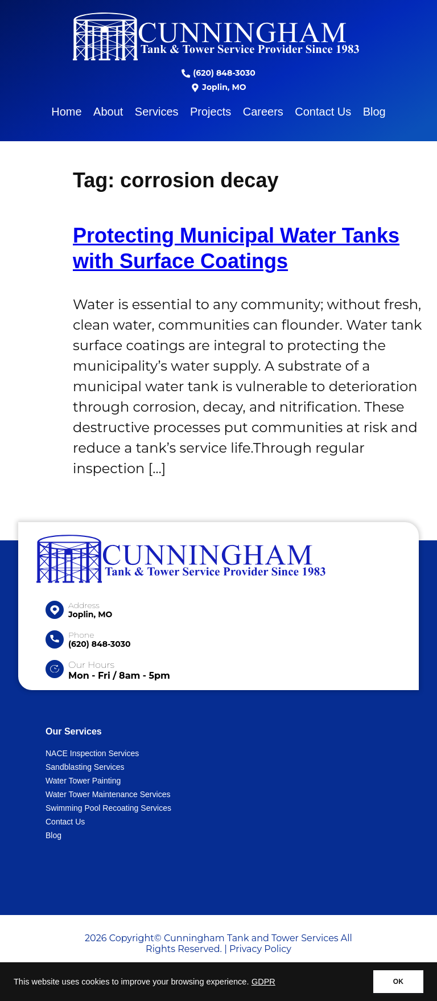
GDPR (263, 981)
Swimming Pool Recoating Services (108, 808)
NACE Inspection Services (92, 753)
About (108, 111)
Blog (374, 111)
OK (398, 982)
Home (66, 111)
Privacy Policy (260, 948)
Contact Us (323, 111)
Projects (210, 111)
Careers (263, 111)
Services (157, 111)
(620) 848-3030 (218, 72)
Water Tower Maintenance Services (108, 794)
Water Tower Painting (83, 780)
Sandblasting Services (85, 767)
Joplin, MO (218, 87)
